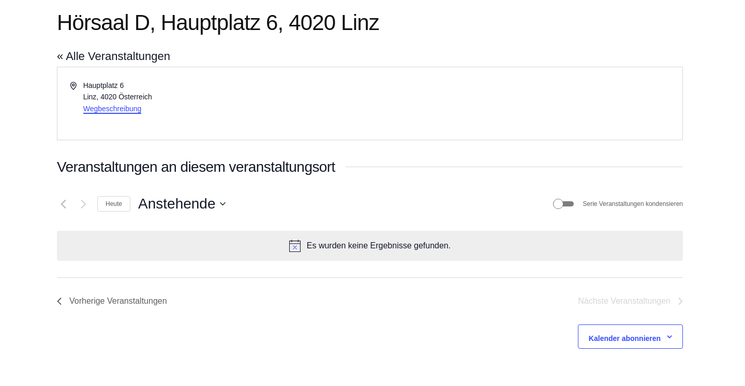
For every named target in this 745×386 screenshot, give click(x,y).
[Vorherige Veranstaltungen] (63, 204)
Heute (114, 203)
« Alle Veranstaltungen (113, 56)
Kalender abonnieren (625, 338)
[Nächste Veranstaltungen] (83, 204)
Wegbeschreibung (112, 109)
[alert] (370, 246)
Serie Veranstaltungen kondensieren (633, 203)
